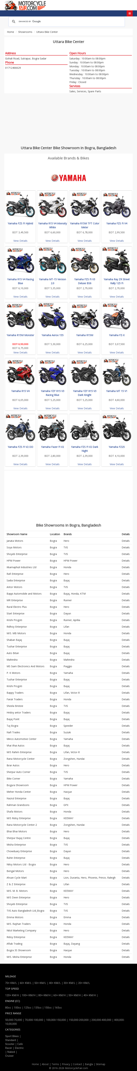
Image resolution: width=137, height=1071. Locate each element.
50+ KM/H (74, 995)
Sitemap (100, 1064)
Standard (10, 1040)
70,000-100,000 (34, 1020)
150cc (48, 1007)
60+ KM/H (59, 995)
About (45, 1064)
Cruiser (9, 1055)
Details (126, 540)
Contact (77, 1064)
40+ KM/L (55, 983)
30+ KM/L (69, 983)
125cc (27, 1007)
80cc (8, 1007)
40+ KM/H (89, 995)
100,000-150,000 (56, 1020)
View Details (20, 240)
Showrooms (25, 32)
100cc (17, 1007)
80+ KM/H (44, 995)
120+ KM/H (12, 995)
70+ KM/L (11, 983)
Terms (55, 1064)
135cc (38, 1007)
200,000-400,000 (101, 1020)
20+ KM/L (84, 983)
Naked (11, 1052)
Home (10, 32)
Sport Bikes (12, 1036)
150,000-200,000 (78, 1020)
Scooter (9, 1044)
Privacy (66, 1064)
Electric (19, 1048)
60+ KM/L (26, 983)
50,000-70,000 (13, 1020)
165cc (58, 1007)
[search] (66, 21)
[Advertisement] (68, 119)
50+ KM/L (40, 983)
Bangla (89, 1064)
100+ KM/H (28, 995)
